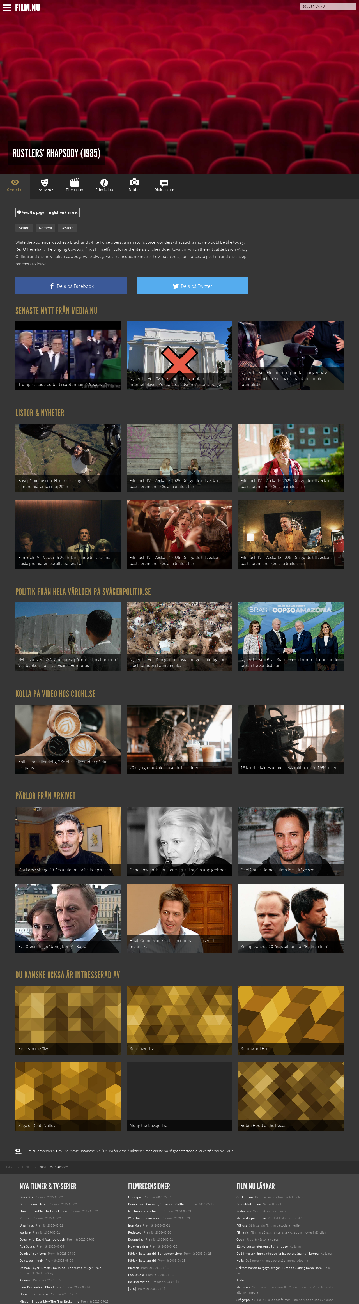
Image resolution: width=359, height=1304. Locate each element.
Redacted (135, 1211)
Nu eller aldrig (138, 1225)
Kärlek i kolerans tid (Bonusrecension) (155, 1232)
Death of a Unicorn (33, 1232)
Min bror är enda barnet (145, 1190)
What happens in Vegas (144, 1197)
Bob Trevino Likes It (33, 1183)
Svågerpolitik (245, 1278)
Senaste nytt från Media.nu (56, 310)
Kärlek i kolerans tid (142, 1239)
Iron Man (134, 1204)
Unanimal (27, 1204)
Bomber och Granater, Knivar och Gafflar (156, 1183)
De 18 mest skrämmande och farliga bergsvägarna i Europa (277, 1232)
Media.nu (243, 1266)
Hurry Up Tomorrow (34, 1273)
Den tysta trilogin (32, 1239)
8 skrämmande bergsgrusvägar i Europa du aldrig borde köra (279, 1246)
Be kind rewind (138, 1260)
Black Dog (26, 1175)
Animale (25, 1259)
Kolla (240, 1239)
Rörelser (25, 1197)
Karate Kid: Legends (34, 1294)
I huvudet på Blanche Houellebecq (44, 1190)
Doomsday (136, 1218)
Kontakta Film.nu (248, 1183)
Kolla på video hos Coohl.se (55, 684)
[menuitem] (9, 1145)
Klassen (133, 1246)
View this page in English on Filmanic (47, 213)
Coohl (240, 1218)
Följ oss (241, 1204)
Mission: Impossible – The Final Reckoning (49, 1280)
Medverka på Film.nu (251, 1197)
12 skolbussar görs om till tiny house (262, 1225)
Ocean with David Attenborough (42, 1218)
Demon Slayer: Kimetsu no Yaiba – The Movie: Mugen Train (61, 1246)
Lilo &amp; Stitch (31, 1287)
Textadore (243, 1259)
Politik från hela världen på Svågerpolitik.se (83, 584)
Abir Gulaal (27, 1225)
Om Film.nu (244, 1175)
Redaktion (243, 1190)
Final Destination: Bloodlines (40, 1266)
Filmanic (242, 1211)
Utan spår (135, 1175)
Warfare (25, 1211)
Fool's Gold (136, 1253)
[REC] (132, 1267)
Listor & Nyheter (40, 410)
